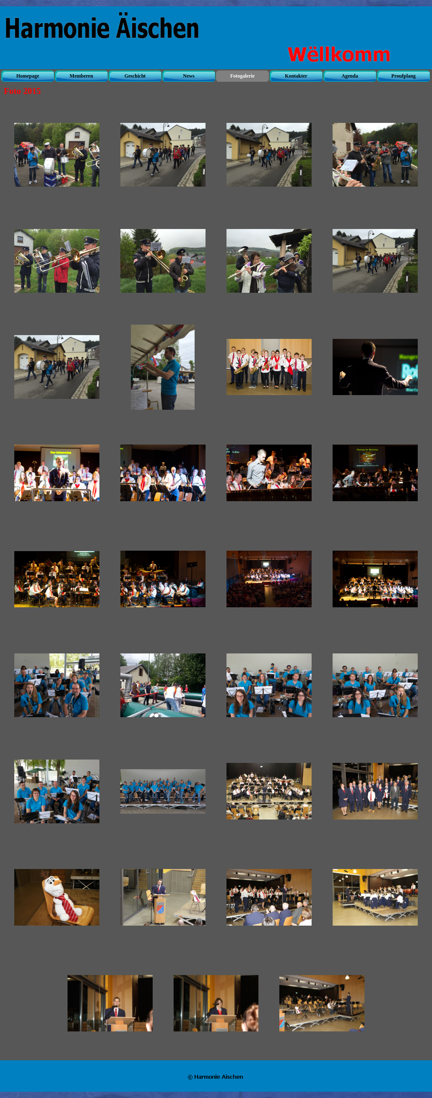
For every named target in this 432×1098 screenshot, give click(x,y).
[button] (57, 155)
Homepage (27, 76)
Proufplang (403, 76)
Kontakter (296, 76)
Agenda (349, 76)
